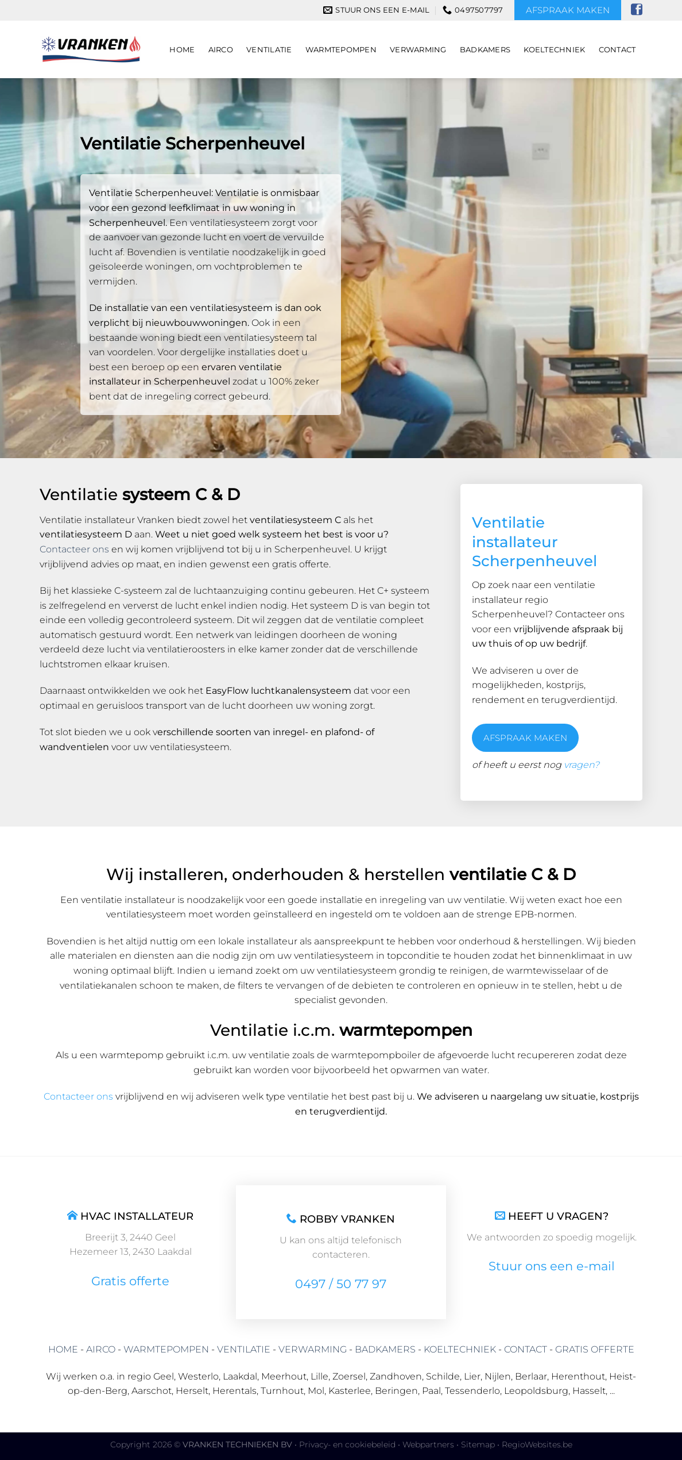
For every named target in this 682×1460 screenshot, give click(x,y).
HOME (63, 1349)
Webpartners (428, 1444)
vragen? (581, 764)
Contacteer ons (74, 549)
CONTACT (525, 1349)
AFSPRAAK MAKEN (525, 737)
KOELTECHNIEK (460, 1349)
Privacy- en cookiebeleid (347, 1444)
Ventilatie (269, 49)
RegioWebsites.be (537, 1444)
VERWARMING (312, 1349)
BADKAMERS (385, 1349)
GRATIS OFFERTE (594, 1349)
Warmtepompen (341, 49)
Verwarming (418, 49)
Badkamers (485, 49)
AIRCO (100, 1349)
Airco (220, 49)
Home (182, 49)
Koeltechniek (554, 49)
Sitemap (478, 1444)
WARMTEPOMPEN (166, 1349)
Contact (617, 49)
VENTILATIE (243, 1349)
